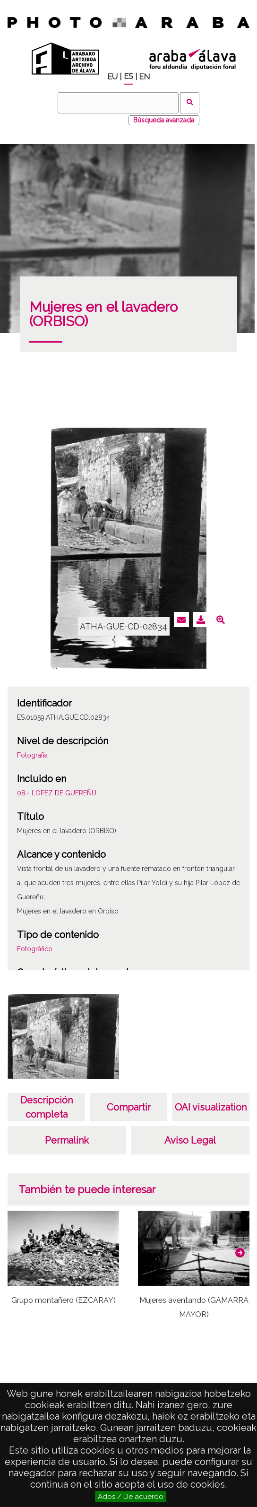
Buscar (189, 102)
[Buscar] (118, 102)
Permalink (67, 1140)
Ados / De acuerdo (130, 1496)
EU (112, 76)
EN (144, 76)
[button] (240, 1252)
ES (128, 76)
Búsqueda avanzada (163, 120)
